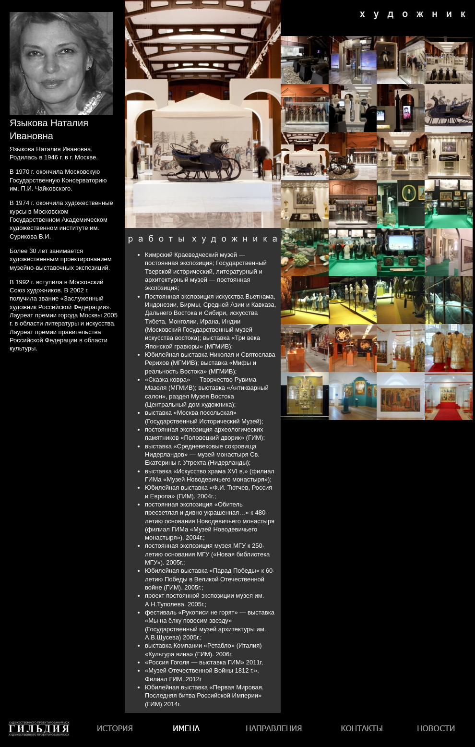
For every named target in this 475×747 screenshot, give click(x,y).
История (116, 730)
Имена (189, 730)
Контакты (360, 730)
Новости (436, 730)
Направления (273, 730)
